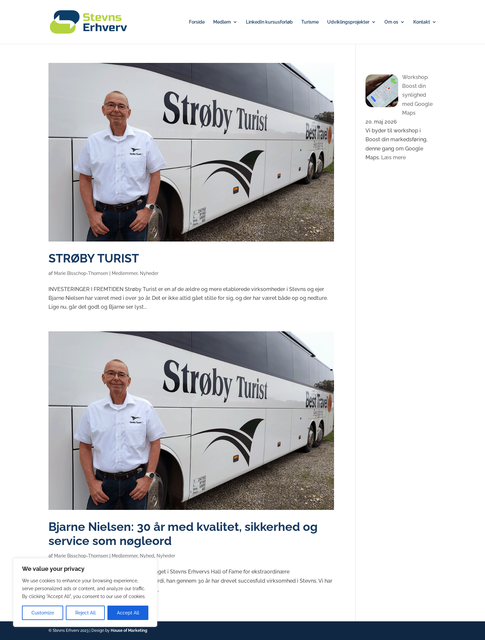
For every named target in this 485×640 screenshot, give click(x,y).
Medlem (222, 22)
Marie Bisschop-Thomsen (81, 273)
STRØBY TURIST (93, 258)
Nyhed (147, 555)
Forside (197, 22)
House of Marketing (129, 630)
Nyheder (149, 273)
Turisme (310, 22)
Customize (42, 612)
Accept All (128, 612)
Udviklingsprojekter (348, 22)
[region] (85, 592)
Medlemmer (125, 273)
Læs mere (393, 157)
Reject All (85, 612)
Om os (391, 22)
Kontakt (421, 22)
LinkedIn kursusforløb (269, 22)
